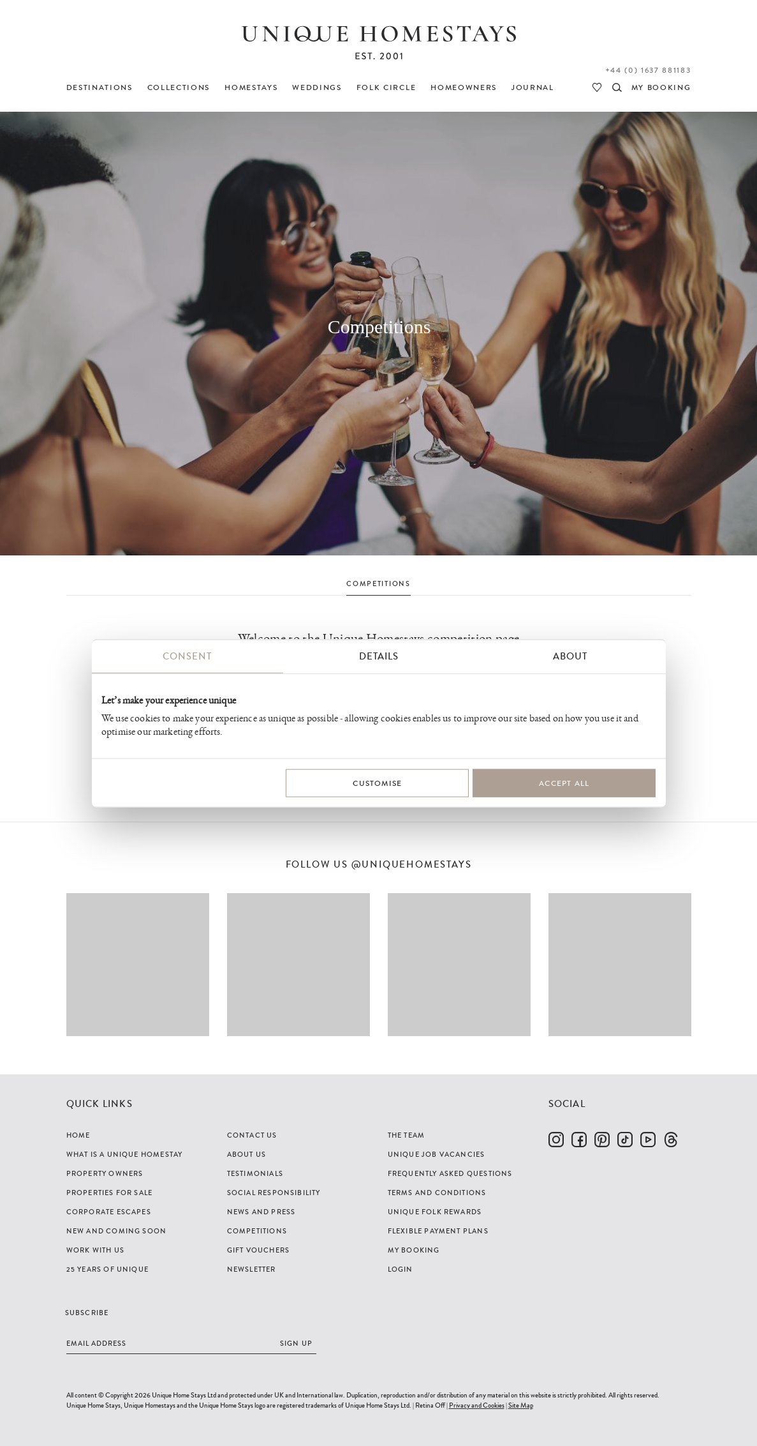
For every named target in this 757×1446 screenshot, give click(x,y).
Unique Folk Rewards (435, 1212)
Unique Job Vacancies (436, 1154)
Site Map (520, 1405)
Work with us (95, 1250)
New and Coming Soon (116, 1231)
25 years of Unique (107, 1269)
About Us (247, 1154)
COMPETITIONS (378, 583)
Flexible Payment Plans (438, 1231)
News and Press (261, 1212)
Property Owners (104, 1173)
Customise (377, 782)
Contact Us (252, 1135)
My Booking (414, 1250)
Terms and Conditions (437, 1192)
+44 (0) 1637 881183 (648, 70)
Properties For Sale (109, 1192)
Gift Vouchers (258, 1250)
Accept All (564, 782)
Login (400, 1269)
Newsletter (251, 1269)
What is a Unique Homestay (124, 1154)
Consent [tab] (187, 656)
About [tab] (570, 656)
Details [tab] (379, 656)
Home (78, 1135)
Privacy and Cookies (476, 1405)
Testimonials (255, 1173)
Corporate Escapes (108, 1212)
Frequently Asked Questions (450, 1173)
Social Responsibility (274, 1192)
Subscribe (87, 1312)
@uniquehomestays (411, 865)
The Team (406, 1135)
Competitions (257, 1231)
